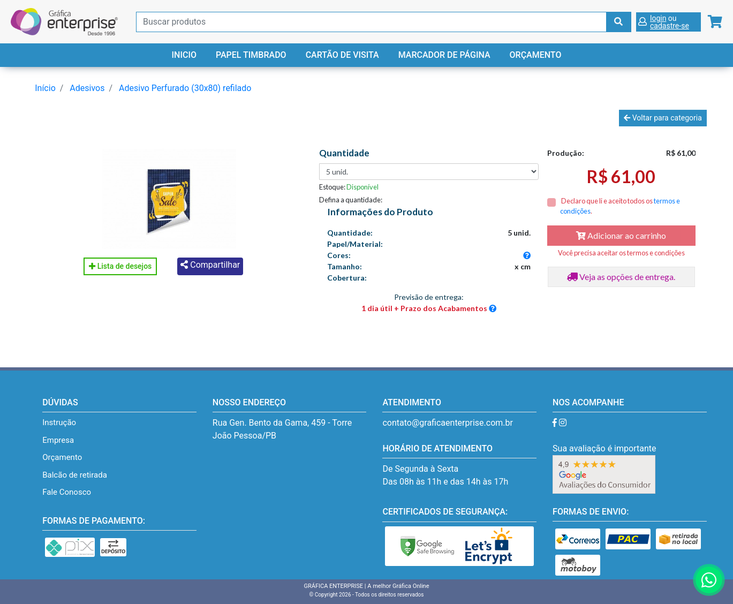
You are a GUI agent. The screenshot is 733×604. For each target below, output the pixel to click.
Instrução (59, 422)
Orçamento (536, 55)
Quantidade (344, 153)
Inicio (184, 55)
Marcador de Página (444, 55)
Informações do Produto (380, 212)
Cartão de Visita (342, 55)
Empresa (58, 440)
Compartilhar (210, 265)
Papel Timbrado (251, 55)
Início (45, 88)
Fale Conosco (66, 492)
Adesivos (87, 88)
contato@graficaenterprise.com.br (447, 423)
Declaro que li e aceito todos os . (620, 206)
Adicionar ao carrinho (621, 235)
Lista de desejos (120, 266)
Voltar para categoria (662, 118)
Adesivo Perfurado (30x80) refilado (185, 88)
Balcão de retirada (74, 475)
